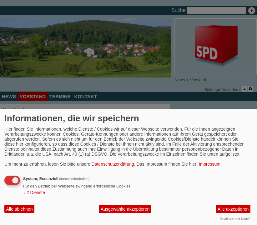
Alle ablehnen (19, 209)
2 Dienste (34, 192)
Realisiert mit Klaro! (235, 219)
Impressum (209, 164)
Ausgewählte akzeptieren (125, 209)
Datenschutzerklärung (113, 164)
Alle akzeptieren (233, 209)
